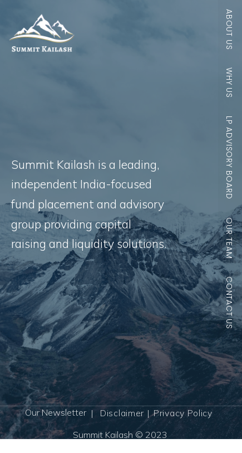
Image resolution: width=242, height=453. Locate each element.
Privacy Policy (183, 412)
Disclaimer (122, 412)
